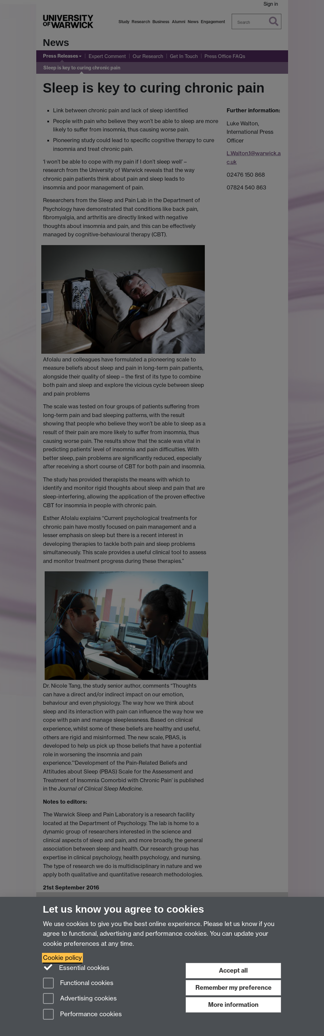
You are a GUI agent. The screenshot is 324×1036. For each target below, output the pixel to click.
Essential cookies (76, 967)
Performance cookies (82, 1015)
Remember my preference (233, 987)
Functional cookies (78, 983)
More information (233, 1005)
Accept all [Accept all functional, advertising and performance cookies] (233, 970)
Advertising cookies (80, 999)
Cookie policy (62, 958)
